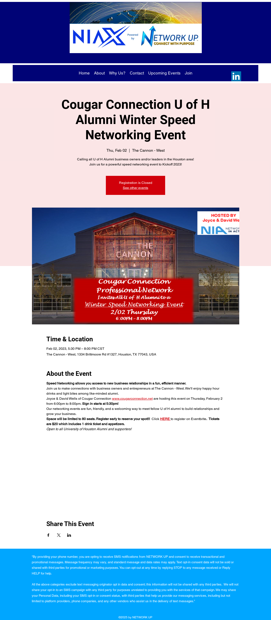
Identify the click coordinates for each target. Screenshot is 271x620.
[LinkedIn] (236, 76)
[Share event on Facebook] (48, 535)
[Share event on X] (59, 535)
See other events (135, 188)
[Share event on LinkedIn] (69, 535)
